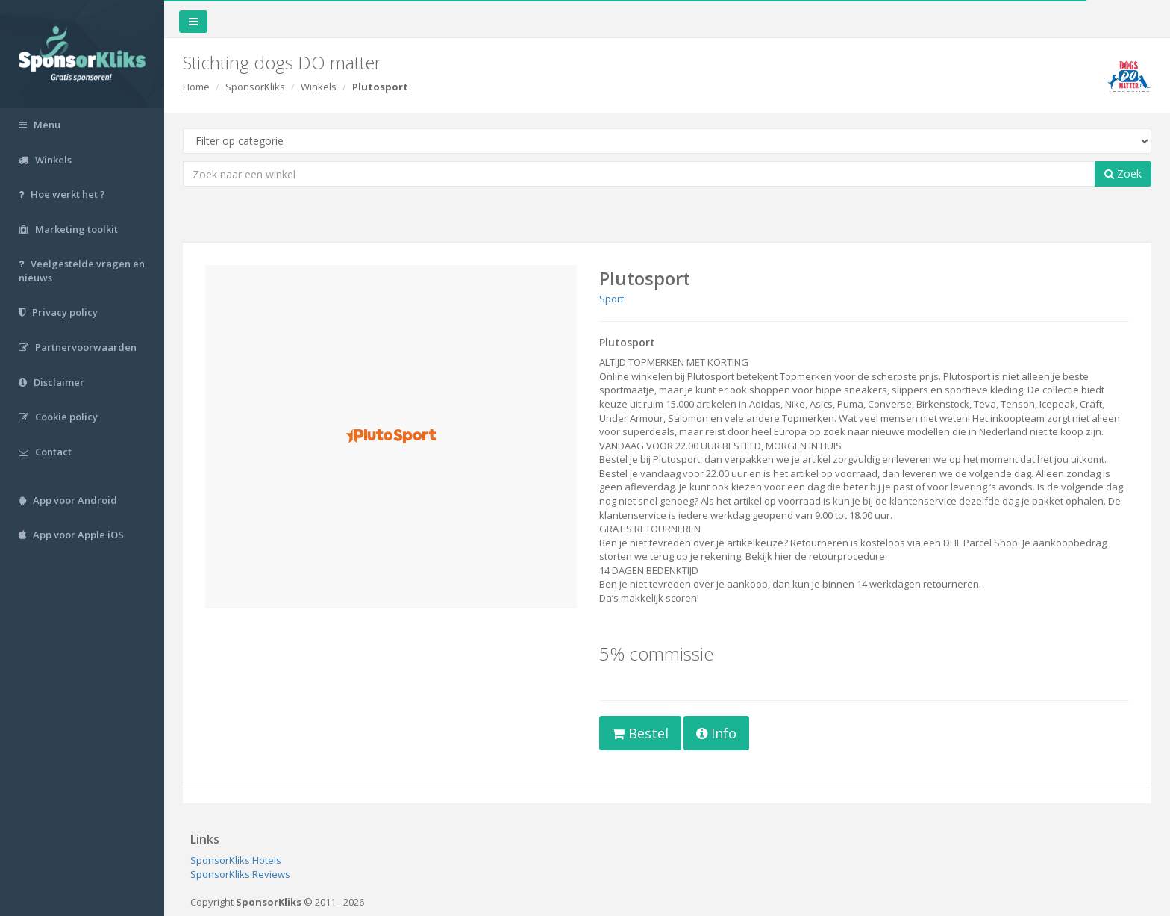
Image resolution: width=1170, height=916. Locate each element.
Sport (611, 298)
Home (196, 86)
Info (716, 733)
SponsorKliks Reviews (240, 874)
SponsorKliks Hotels (235, 860)
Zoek (1123, 173)
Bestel (640, 733)
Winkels (319, 86)
